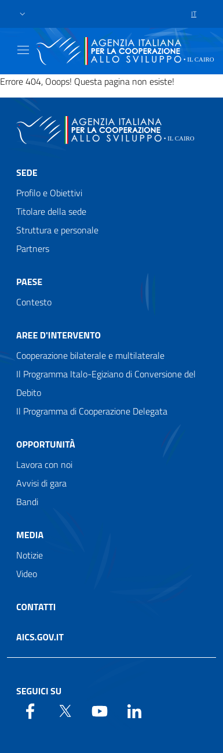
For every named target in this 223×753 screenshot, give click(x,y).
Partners (32, 248)
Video (26, 574)
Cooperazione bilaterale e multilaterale (90, 355)
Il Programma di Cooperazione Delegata (91, 411)
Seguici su (38, 691)
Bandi (27, 502)
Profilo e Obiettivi (49, 193)
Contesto (34, 302)
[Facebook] (30, 710)
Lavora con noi (44, 464)
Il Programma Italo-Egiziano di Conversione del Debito (106, 383)
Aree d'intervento (58, 335)
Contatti (36, 607)
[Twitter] (65, 710)
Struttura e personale (57, 230)
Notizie (29, 555)
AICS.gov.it (40, 637)
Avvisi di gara (41, 483)
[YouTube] (100, 710)
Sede (27, 172)
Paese (29, 282)
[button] (22, 14)
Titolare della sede (51, 211)
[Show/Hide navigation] (23, 50)
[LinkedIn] (134, 710)
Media (29, 535)
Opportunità (45, 444)
